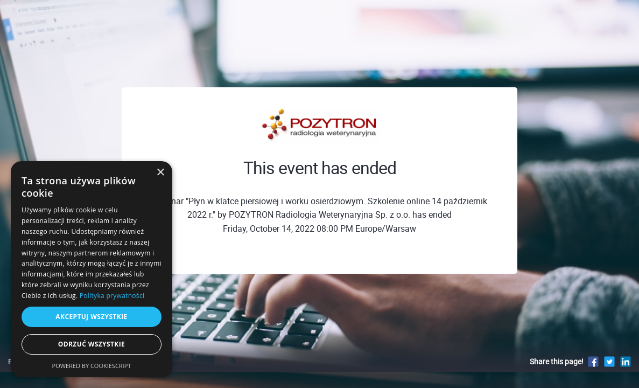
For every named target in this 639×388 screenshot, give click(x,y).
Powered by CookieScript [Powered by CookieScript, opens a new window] (91, 366)
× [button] (160, 173)
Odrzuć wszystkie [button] (91, 344)
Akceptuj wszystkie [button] (91, 316)
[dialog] (91, 269)
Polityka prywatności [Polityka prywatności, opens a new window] (112, 295)
